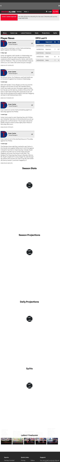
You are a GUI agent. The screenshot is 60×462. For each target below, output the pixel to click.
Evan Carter (12, 42)
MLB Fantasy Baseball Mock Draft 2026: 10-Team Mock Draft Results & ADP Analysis (18, 436)
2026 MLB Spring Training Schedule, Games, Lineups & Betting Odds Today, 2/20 (6, 435)
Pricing (23, 460)
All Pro (55, 11)
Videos (33, 460)
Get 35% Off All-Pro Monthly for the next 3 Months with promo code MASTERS (37, 17)
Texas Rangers (12, 44)
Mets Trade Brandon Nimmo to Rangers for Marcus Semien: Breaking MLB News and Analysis (52, 434)
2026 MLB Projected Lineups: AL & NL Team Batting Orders (40, 436)
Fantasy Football (9, 460)
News (5, 33)
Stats (36, 33)
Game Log (13, 33)
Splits (55, 33)
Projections (46, 33)
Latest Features (26, 33)
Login (50, 11)
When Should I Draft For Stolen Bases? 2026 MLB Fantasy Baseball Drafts (29, 436)
